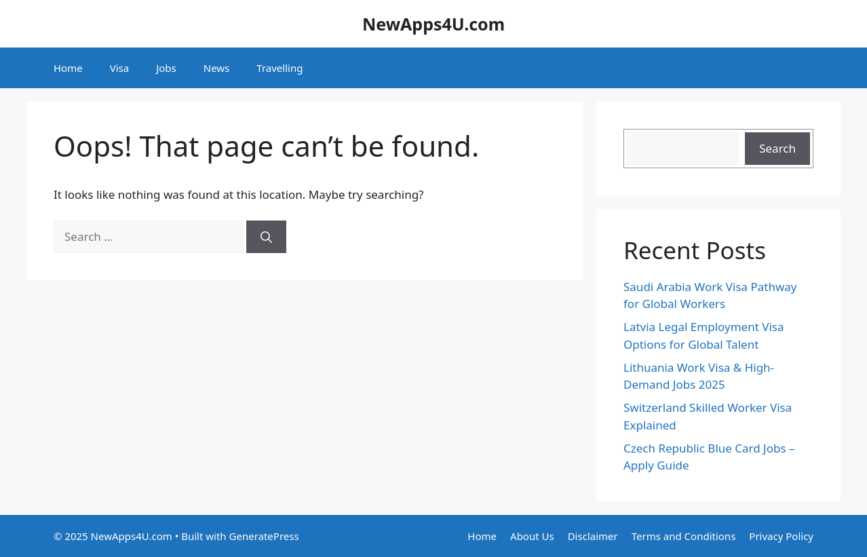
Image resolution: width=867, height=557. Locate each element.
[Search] (266, 236)
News (217, 68)
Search (777, 148)
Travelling (279, 68)
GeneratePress (264, 536)
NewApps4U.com (433, 23)
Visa (119, 68)
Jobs (166, 68)
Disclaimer (593, 536)
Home (68, 68)
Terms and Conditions (684, 536)
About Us (532, 536)
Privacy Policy (781, 536)
